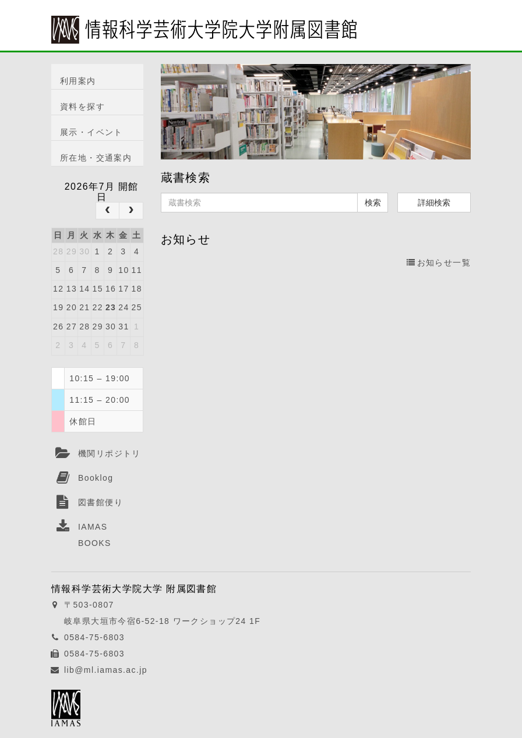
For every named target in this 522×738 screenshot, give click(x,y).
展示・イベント (91, 132)
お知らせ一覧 (439, 262)
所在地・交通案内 (96, 157)
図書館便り (100, 502)
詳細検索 (434, 202)
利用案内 (78, 81)
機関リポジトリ (109, 453)
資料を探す (82, 106)
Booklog (95, 477)
